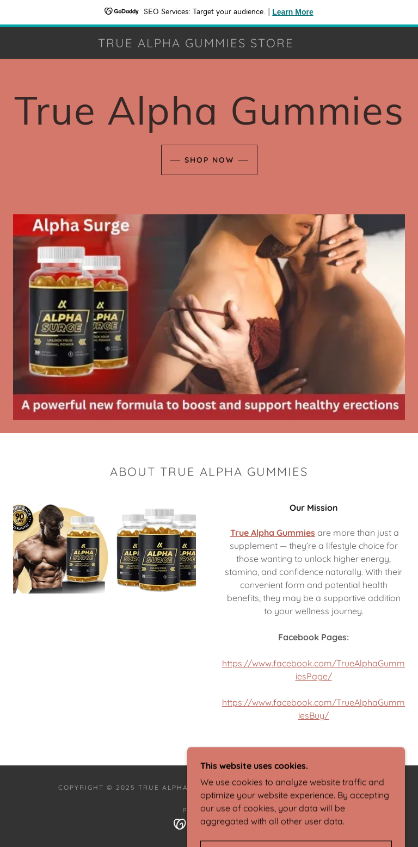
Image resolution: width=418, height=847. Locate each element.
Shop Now (209, 160)
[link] (196, 44)
